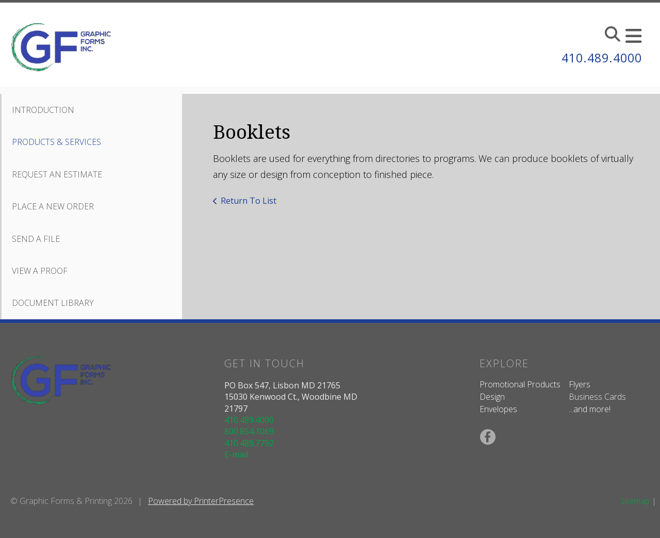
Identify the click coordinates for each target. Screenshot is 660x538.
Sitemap (635, 501)
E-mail (236, 454)
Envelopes (498, 409)
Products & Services (56, 142)
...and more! (589, 409)
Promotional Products (520, 384)
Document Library (53, 302)
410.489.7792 (249, 443)
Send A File (36, 238)
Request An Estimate (57, 174)
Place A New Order (53, 206)
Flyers (579, 384)
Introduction (43, 110)
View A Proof (40, 270)
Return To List (248, 200)
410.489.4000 (599, 57)
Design (492, 396)
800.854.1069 (249, 431)
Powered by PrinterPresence (201, 501)
